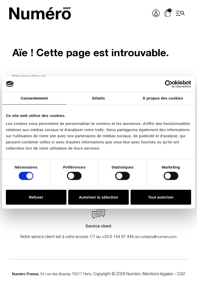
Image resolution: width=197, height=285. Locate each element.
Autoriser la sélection (98, 197)
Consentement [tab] (34, 98)
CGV (181, 274)
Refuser (36, 197)
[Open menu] (180, 13)
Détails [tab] (98, 98)
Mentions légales (158, 274)
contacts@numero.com (158, 237)
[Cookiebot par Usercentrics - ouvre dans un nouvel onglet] (168, 84)
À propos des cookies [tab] (163, 98)
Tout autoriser (161, 197)
